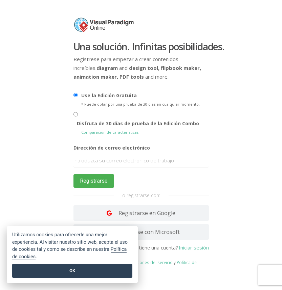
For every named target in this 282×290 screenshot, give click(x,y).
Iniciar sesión (194, 247)
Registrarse (94, 181)
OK (72, 270)
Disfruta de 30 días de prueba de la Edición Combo (138, 123)
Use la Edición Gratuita (109, 95)
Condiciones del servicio (149, 262)
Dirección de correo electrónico (111, 147)
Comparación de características (109, 132)
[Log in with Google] (141, 213)
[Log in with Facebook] (141, 232)
